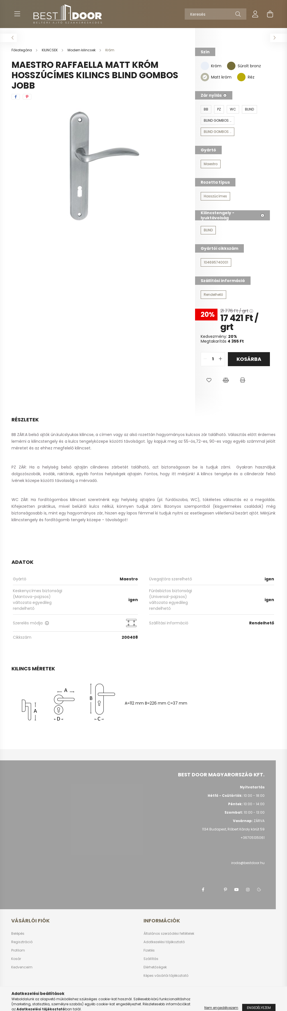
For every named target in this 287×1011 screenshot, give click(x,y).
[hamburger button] (17, 14)
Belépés (17, 934)
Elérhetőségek (155, 967)
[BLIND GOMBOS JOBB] (217, 132)
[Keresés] (215, 14)
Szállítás (151, 959)
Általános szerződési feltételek (169, 934)
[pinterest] (27, 97)
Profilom (18, 950)
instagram (247, 889)
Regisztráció (22, 942)
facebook (203, 889)
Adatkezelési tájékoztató (164, 942)
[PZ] (219, 109)
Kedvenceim (22, 967)
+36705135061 (252, 837)
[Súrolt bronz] (231, 66)
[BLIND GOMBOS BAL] (217, 120)
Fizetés (149, 950)
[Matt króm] (205, 77)
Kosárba (249, 359)
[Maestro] (211, 164)
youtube (236, 889)
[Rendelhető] (213, 294)
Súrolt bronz (249, 66)
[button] (209, 380)
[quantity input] (212, 359)
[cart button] (270, 14)
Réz (251, 77)
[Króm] (205, 66)
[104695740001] (216, 262)
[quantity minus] (205, 359)
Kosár (16, 959)
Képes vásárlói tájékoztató (166, 976)
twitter (214, 889)
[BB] (206, 109)
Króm (216, 66)
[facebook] (15, 97)
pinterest (225, 889)
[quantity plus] (220, 359)
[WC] (233, 109)
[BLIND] (249, 109)
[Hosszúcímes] (215, 196)
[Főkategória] (22, 50)
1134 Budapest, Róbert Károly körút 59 (233, 829)
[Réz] (241, 77)
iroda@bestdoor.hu (248, 862)
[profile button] (255, 14)
